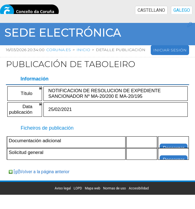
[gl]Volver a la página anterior (41, 172)
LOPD (78, 188)
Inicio (83, 49)
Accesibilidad (138, 188)
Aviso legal (63, 188)
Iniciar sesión (170, 50)
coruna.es (58, 49)
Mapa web (92, 188)
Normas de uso (114, 188)
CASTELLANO (151, 10)
